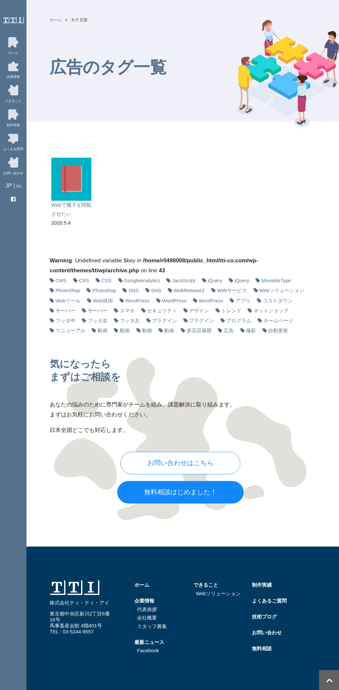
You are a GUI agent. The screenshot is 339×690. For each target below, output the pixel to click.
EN (19, 186)
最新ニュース (149, 642)
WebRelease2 (189, 290)
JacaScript (183, 280)
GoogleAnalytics (142, 280)
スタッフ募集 (152, 626)
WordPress (137, 300)
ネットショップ (271, 310)
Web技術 (103, 300)
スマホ (127, 310)
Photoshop (104, 290)
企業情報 (144, 601)
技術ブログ (264, 616)
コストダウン (278, 300)
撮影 (251, 330)
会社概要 (147, 617)
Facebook (148, 650)
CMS (61, 280)
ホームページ (278, 320)
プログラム (238, 320)
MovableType (276, 280)
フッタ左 (130, 320)
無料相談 (262, 648)
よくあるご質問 (269, 601)
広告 (229, 330)
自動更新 (278, 330)
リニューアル (70, 330)
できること (205, 585)
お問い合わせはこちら (180, 462)
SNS (133, 290)
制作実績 (262, 585)
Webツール (68, 300)
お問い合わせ (267, 632)
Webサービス (232, 290)
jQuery (215, 280)
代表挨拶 (147, 609)
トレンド (231, 310)
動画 (103, 330)
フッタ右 (98, 320)
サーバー (65, 310)
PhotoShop (68, 290)
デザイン (199, 310)
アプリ (243, 300)
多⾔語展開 (199, 330)
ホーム (56, 20)
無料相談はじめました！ (180, 492)
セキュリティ (162, 310)
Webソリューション (281, 290)
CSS (84, 280)
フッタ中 (65, 320)
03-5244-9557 (78, 631)
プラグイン (164, 320)
